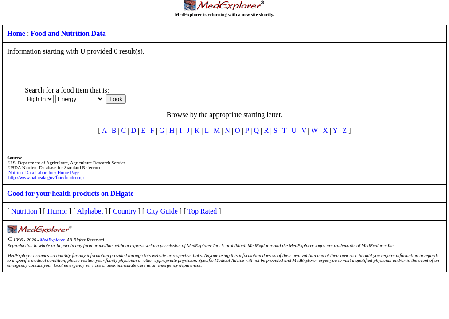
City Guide (162, 211)
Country (124, 211)
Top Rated (202, 211)
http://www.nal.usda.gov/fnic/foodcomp (46, 177)
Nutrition (24, 211)
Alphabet (90, 211)
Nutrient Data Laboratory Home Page (43, 172)
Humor (57, 211)
